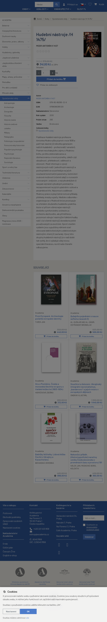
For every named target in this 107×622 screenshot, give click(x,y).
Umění (5, 184)
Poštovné (7, 513)
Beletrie (5, 26)
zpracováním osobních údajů (92, 528)
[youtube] (59, 552)
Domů (37, 20)
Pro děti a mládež (9, 88)
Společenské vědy (10, 99)
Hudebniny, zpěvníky (11, 53)
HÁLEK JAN (75, 466)
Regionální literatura (12, 159)
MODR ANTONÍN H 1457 (47, 46)
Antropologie (9, 104)
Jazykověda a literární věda (12, 65)
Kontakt (34, 505)
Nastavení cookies (11, 527)
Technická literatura (11, 173)
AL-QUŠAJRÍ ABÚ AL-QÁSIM (82, 323)
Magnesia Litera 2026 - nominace (12, 223)
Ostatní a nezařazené (11, 206)
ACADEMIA (6, 21)
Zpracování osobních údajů (12, 522)
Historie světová (10, 125)
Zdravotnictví (8, 190)
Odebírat (89, 536)
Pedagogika (9, 138)
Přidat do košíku (56, 80)
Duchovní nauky (9, 37)
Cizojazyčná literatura (11, 32)
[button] (83, 5)
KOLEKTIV (74, 469)
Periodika (6, 83)
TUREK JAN (40, 323)
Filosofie (7, 117)
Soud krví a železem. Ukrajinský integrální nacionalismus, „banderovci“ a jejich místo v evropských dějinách (85, 389)
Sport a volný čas (9, 168)
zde (27, 618)
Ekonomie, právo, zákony (13, 42)
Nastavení (11, 611)
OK (28, 611)
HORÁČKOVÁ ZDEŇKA (44, 393)
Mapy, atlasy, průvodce (12, 78)
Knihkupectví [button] (61, 10)
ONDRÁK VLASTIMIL (78, 396)
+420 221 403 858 (39, 528)
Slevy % (81, 10)
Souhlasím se (92, 527)
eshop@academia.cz (39, 533)
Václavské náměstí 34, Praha (66, 517)
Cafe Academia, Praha (66, 530)
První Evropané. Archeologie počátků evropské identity (49, 318)
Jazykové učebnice (10, 58)
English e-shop (10, 555)
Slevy (4, 216)
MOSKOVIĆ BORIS (88, 466)
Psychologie (9, 155)
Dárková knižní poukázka (13, 211)
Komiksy (5, 200)
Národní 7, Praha (63, 522)
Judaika (7, 129)
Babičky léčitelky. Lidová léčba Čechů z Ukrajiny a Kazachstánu (50, 458)
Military (7, 134)
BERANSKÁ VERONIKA (44, 464)
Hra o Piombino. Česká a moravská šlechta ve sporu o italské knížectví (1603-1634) (49, 387)
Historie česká (10, 121)
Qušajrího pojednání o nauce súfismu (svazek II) (84, 318)
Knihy (47, 20)
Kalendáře (6, 195)
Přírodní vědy (8, 94)
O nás (5, 543)
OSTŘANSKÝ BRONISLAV (81, 326)
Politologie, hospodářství (14, 142)
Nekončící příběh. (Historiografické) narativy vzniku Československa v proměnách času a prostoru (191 (86, 459)
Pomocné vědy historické (14, 146)
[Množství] (45, 73)
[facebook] (59, 544)
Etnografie (8, 112)
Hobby (5, 48)
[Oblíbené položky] (90, 5)
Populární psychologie (13, 150)
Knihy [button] (25, 10)
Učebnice (6, 179)
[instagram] (67, 544)
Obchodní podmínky (12, 517)
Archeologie (9, 108)
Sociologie (8, 163)
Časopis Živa (9, 551)
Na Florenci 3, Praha (65, 526)
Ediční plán (8, 547)
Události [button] (41, 10)
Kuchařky (6, 72)
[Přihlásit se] (70, 5)
